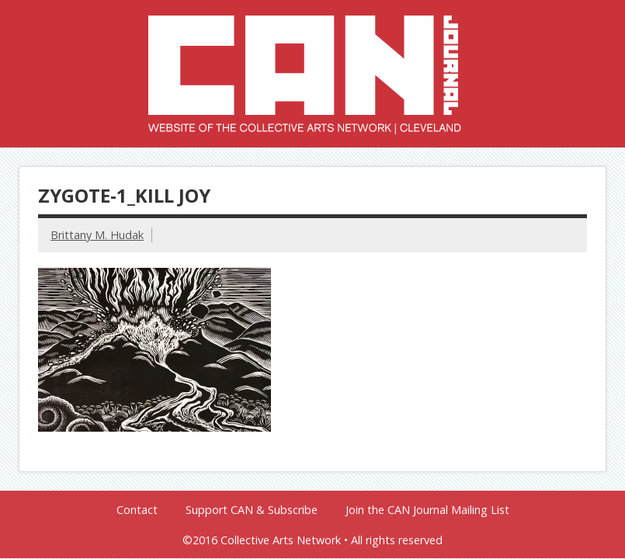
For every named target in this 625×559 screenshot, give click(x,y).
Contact (137, 510)
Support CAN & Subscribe (252, 510)
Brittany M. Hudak (97, 234)
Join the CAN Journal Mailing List (427, 510)
